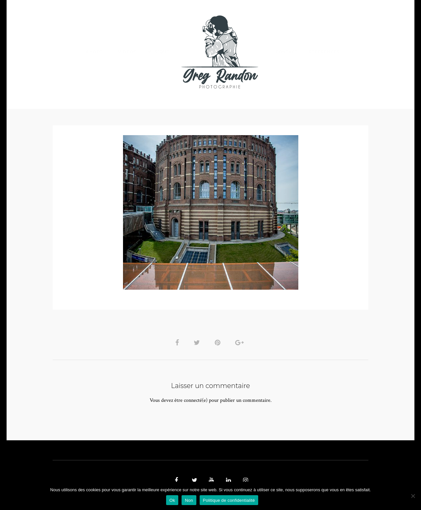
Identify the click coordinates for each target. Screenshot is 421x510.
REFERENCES (324, 51)
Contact (287, 51)
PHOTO (94, 51)
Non (189, 500)
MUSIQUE (158, 51)
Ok (172, 500)
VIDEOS (127, 51)
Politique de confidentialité (229, 500)
